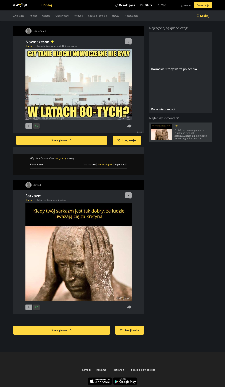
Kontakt (86, 369)
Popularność (121, 164)
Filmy (148, 5)
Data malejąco (105, 164)
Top (163, 5)
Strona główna (61, 140)
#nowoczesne (71, 46)
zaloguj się (60, 158)
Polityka (78, 15)
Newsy (115, 15)
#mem (49, 200)
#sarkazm (62, 200)
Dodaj (47, 5)
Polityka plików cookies (142, 369)
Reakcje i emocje (97, 15)
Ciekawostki (62, 15)
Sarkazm (33, 196)
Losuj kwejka (126, 140)
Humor (33, 15)
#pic (55, 200)
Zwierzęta (18, 15)
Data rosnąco (89, 164)
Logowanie (185, 5)
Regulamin (118, 369)
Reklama (101, 369)
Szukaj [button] (204, 16)
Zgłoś (139, 132)
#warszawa (51, 46)
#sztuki (60, 46)
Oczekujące (127, 5)
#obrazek (41, 200)
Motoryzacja (131, 15)
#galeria (41, 46)
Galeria (46, 15)
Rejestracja (203, 5)
